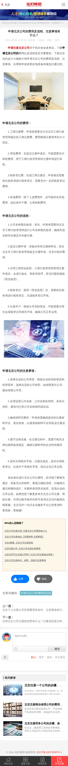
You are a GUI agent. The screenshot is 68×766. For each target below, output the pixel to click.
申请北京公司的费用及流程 (36, 593)
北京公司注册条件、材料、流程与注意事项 (25, 560)
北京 (7, 4)
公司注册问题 (23, 23)
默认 (34, 657)
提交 (57, 648)
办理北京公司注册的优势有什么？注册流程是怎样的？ (34, 621)
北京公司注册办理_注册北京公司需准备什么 (26, 531)
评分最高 (60, 657)
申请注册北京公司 (19, 47)
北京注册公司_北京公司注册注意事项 (23, 548)
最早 (42, 657)
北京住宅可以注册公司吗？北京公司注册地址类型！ (30, 554)
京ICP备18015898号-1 (49, 752)
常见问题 (13, 23)
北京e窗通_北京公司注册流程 (19, 543)
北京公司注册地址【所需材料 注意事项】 (24, 537)
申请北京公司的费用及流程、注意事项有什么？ (47, 23)
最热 (50, 657)
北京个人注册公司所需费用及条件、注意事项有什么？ (34, 609)
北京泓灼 (4, 23)
